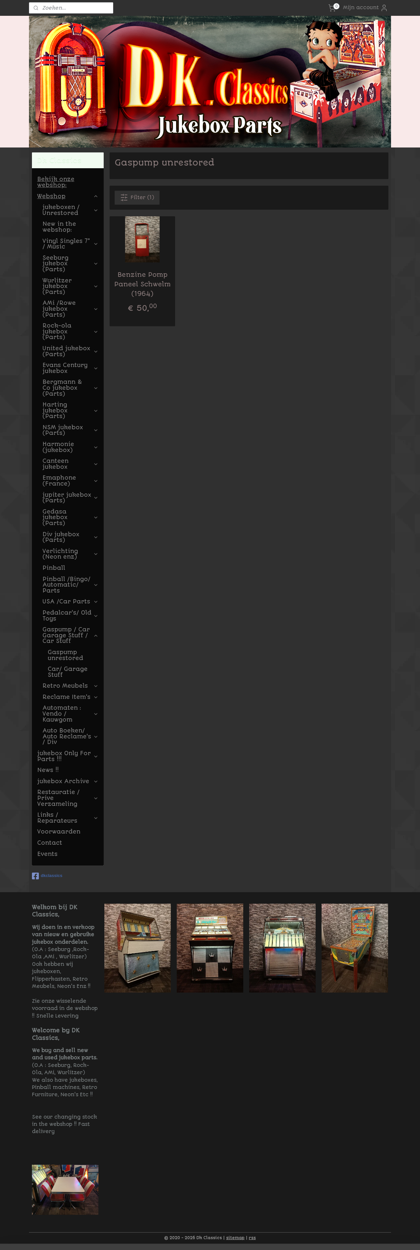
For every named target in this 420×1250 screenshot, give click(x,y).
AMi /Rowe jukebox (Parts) (70, 309)
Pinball (53, 568)
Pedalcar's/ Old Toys (70, 615)
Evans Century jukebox (70, 368)
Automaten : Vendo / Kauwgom (70, 714)
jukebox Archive (67, 781)
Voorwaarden (58, 831)
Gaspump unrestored (65, 655)
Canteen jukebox (70, 464)
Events (47, 854)
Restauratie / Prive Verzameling (67, 798)
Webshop (67, 196)
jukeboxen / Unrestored (70, 210)
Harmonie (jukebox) (70, 447)
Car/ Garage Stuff (68, 672)
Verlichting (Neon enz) (70, 554)
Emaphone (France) (70, 480)
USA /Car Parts (70, 601)
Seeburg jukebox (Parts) (70, 263)
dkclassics (47, 876)
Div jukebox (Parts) (70, 537)
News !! (48, 770)
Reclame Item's (70, 697)
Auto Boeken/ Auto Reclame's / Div (70, 736)
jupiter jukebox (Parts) (70, 498)
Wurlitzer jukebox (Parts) (70, 286)
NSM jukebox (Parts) (70, 430)
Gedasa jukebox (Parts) (70, 517)
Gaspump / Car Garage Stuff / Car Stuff (70, 635)
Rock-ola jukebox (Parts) (70, 331)
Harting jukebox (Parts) (70, 410)
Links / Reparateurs (67, 817)
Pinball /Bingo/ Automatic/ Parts (70, 585)
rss (252, 1238)
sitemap (235, 1238)
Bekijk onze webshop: (55, 182)
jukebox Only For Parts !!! (67, 756)
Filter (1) (137, 197)
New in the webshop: (59, 227)
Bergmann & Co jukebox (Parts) (70, 388)
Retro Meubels (70, 685)
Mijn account (365, 8)
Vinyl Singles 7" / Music (70, 244)
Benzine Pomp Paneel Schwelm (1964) (142, 284)
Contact (49, 842)
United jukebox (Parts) (70, 351)
